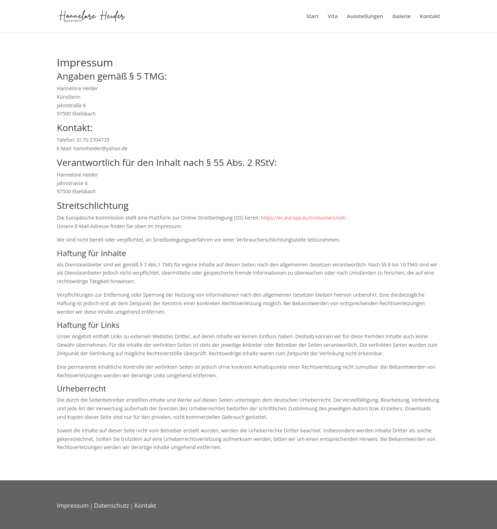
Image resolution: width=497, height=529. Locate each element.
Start (312, 17)
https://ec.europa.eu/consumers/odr (303, 217)
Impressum (73, 505)
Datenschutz (111, 505)
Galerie (401, 17)
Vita (333, 17)
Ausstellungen (365, 17)
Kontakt (430, 17)
